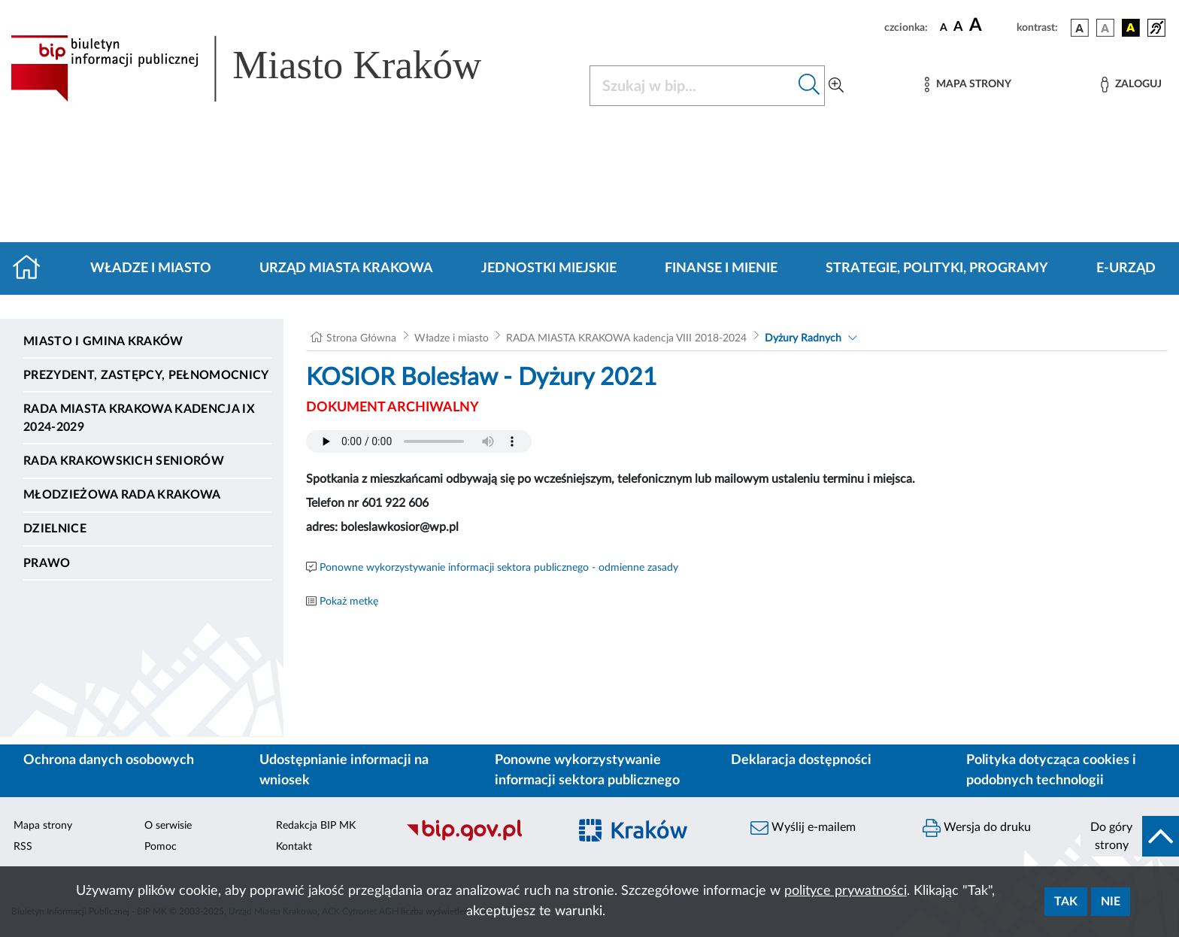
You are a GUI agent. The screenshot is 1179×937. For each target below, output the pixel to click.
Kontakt (294, 846)
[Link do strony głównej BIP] (267, 68)
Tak (1065, 902)
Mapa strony (43, 825)
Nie (1110, 902)
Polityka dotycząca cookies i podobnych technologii (1051, 770)
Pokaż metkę (349, 601)
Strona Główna (361, 338)
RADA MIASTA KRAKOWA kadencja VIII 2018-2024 (626, 338)
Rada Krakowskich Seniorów (123, 461)
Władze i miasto (150, 268)
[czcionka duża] (991, 25)
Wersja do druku (977, 828)
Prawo (47, 563)
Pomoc (160, 846)
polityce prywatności (845, 891)
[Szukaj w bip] (809, 85)
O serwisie (168, 825)
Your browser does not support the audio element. (419, 441)
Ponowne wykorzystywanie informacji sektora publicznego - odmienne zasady (499, 568)
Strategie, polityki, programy (937, 268)
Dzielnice (54, 529)
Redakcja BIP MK (316, 825)
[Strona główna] (32, 268)
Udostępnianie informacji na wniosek (344, 770)
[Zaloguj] (1131, 84)
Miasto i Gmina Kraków (103, 341)
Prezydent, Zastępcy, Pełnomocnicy (146, 375)
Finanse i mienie (721, 268)
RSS (23, 846)
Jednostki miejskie (549, 268)
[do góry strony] (1129, 836)
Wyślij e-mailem (803, 828)
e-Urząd (1126, 268)
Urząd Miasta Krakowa (346, 268)
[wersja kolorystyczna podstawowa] (1079, 28)
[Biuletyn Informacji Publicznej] (479, 838)
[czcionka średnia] (958, 27)
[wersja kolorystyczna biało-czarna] (1105, 28)
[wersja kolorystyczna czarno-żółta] (1131, 28)
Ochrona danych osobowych (108, 760)
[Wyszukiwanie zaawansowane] (836, 85)
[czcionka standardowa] (943, 27)
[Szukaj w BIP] (692, 85)
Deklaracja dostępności (801, 760)
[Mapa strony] (967, 84)
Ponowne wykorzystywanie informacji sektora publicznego (587, 770)
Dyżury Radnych (803, 338)
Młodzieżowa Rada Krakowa (122, 495)
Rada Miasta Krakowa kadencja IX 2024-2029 (139, 418)
